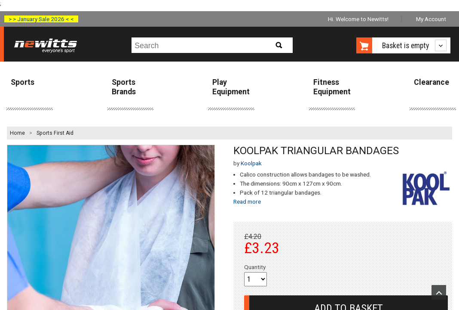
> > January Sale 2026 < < (41, 19)
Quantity (255, 267)
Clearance (431, 82)
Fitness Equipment (332, 87)
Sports (22, 82)
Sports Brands (124, 87)
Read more (247, 201)
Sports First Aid (55, 133)
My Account (431, 19)
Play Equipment (231, 87)
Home (17, 133)
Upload (438, 292)
